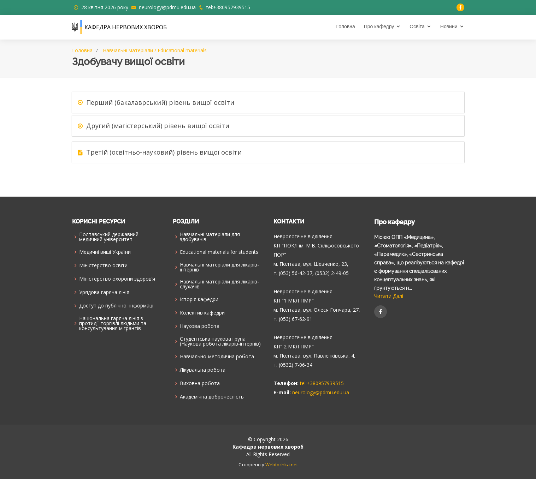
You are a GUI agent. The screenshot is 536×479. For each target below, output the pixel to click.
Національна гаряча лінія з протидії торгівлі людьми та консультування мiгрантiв (112, 323)
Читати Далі (388, 296)
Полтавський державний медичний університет (109, 237)
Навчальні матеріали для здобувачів (210, 237)
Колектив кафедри (202, 312)
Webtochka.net (281, 464)
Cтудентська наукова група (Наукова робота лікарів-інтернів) (220, 341)
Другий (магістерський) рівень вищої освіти (157, 125)
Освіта (417, 26)
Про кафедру (379, 26)
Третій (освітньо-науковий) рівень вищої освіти (164, 152)
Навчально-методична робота (217, 356)
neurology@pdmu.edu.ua (167, 7)
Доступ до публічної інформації (117, 305)
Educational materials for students (219, 252)
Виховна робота (200, 383)
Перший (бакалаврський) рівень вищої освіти (160, 102)
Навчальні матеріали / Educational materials (155, 50)
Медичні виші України (105, 252)
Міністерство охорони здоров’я (117, 278)
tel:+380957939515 (228, 7)
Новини (449, 26)
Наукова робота (199, 326)
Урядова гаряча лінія (104, 292)
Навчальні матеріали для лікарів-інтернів (219, 267)
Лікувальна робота (202, 369)
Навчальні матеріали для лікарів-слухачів (219, 284)
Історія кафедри (199, 299)
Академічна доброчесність (212, 396)
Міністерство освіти (103, 265)
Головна (345, 26)
